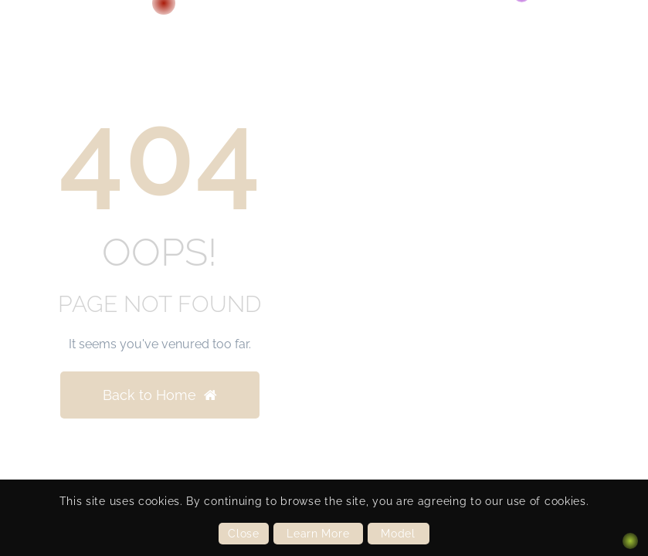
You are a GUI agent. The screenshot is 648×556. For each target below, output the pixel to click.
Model (398, 533)
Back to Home (160, 395)
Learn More (318, 533)
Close (244, 533)
